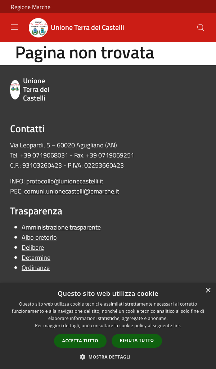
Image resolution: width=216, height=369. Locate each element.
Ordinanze (36, 267)
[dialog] (108, 326)
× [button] (208, 290)
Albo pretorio (39, 237)
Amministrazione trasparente (61, 227)
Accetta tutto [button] (80, 341)
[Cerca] (201, 27)
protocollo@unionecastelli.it (64, 181)
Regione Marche (30, 7)
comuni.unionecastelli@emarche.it (71, 191)
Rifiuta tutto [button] (137, 340)
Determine (36, 257)
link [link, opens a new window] (177, 326)
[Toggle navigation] (14, 27)
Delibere (33, 247)
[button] (108, 356)
